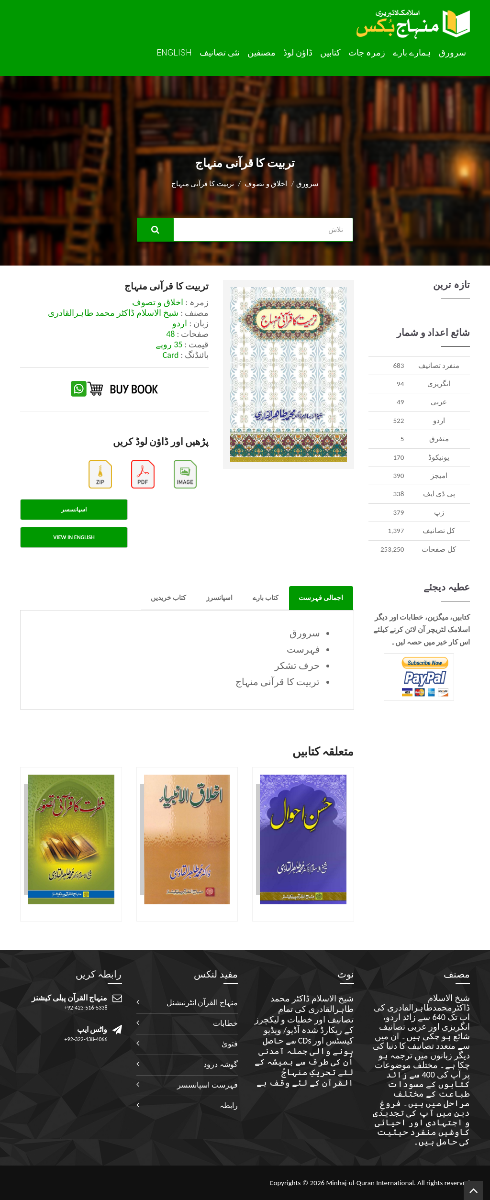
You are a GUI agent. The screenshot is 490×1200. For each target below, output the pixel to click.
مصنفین (261, 52)
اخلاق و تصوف (266, 183)
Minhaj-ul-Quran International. (370, 1182)
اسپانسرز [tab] (219, 598)
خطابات (225, 1023)
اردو (439, 420)
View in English (73, 537)
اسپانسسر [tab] (74, 509)
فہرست (303, 649)
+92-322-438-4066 (86, 1039)
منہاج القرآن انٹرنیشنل (202, 1002)
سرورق (452, 52)
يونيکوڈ (438, 457)
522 (398, 420)
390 (398, 475)
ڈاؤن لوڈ (297, 52)
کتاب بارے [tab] (265, 598)
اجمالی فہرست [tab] (321, 598)
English (174, 52)
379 (398, 512)
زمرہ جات (366, 52)
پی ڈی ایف (439, 493)
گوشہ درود (220, 1064)
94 (400, 383)
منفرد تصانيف (438, 365)
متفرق (439, 438)
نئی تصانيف (220, 52)
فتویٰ (230, 1043)
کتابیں (330, 52)
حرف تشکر (297, 665)
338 (398, 493)
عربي (439, 402)
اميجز (439, 475)
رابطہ (229, 1105)
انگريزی (438, 383)
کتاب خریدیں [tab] (168, 598)
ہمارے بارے (412, 52)
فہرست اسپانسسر (207, 1084)
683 (398, 365)
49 (400, 402)
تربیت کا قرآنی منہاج (277, 682)
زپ (439, 512)
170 (398, 457)
